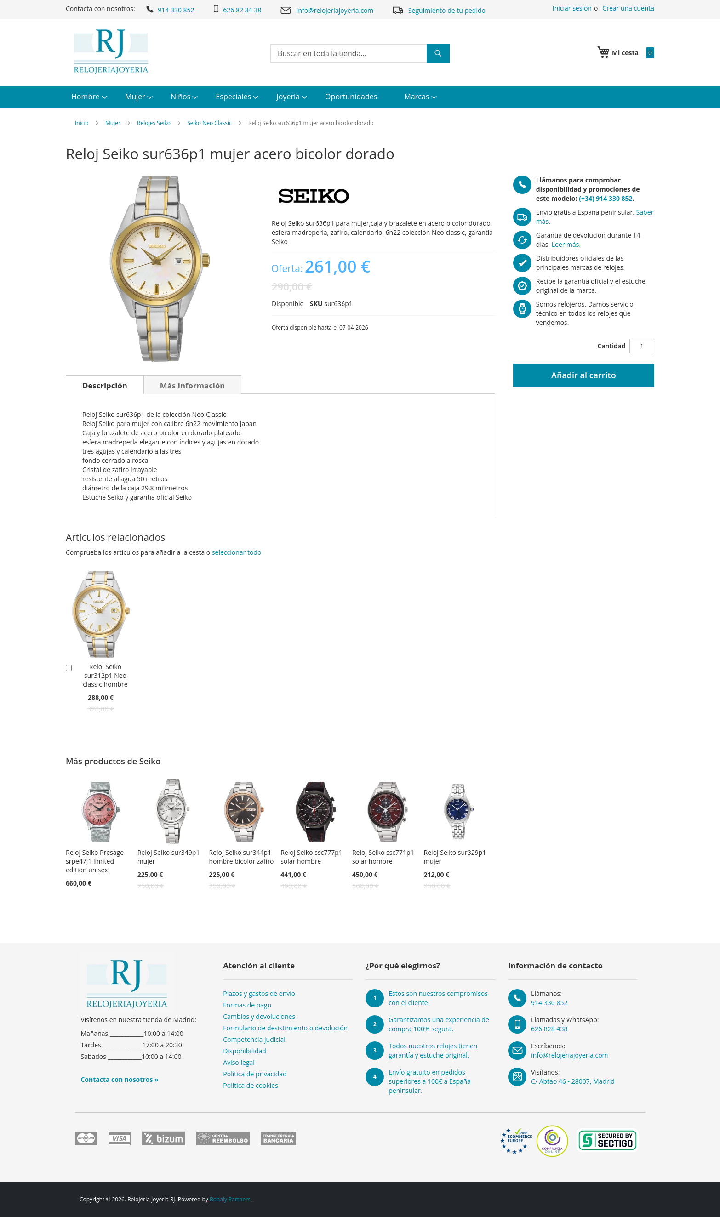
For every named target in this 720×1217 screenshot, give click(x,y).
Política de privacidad (254, 1073)
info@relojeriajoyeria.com (326, 10)
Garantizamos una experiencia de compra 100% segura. (439, 1024)
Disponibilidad (244, 1050)
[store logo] (111, 51)
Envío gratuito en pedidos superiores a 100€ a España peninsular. (430, 1081)
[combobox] (360, 53)
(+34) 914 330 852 (605, 198)
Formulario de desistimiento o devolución (285, 1028)
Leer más (565, 244)
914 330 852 (169, 9)
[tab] (105, 384)
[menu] (360, 97)
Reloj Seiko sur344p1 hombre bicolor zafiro (241, 856)
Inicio (82, 123)
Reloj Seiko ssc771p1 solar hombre (383, 856)
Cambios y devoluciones (259, 1016)
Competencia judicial (254, 1039)
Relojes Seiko (154, 123)
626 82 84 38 (236, 9)
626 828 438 (549, 1028)
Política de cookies (250, 1085)
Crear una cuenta (628, 8)
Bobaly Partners (230, 1199)
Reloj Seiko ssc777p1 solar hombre (311, 856)
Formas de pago (247, 1005)
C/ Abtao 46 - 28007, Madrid (573, 1081)
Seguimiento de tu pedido (439, 10)
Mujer (112, 123)
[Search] (438, 53)
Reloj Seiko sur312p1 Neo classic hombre (105, 675)
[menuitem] (88, 97)
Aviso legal (238, 1062)
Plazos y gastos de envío (259, 993)
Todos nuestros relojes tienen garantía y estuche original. (433, 1050)
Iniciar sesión (572, 8)
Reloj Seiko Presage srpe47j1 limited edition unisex (95, 861)
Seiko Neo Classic (209, 123)
